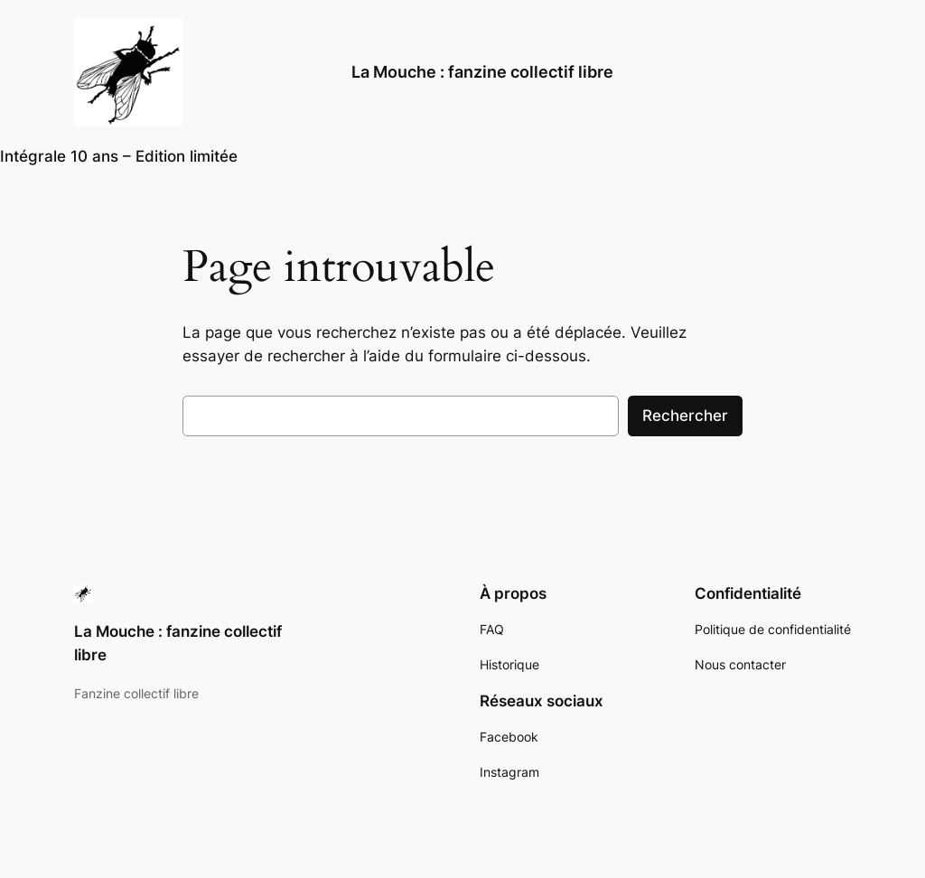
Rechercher (685, 415)
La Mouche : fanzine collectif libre (482, 71)
